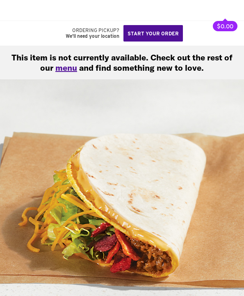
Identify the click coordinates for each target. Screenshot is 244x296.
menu (66, 67)
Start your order (153, 33)
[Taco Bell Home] (14, 10)
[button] (34, 10)
